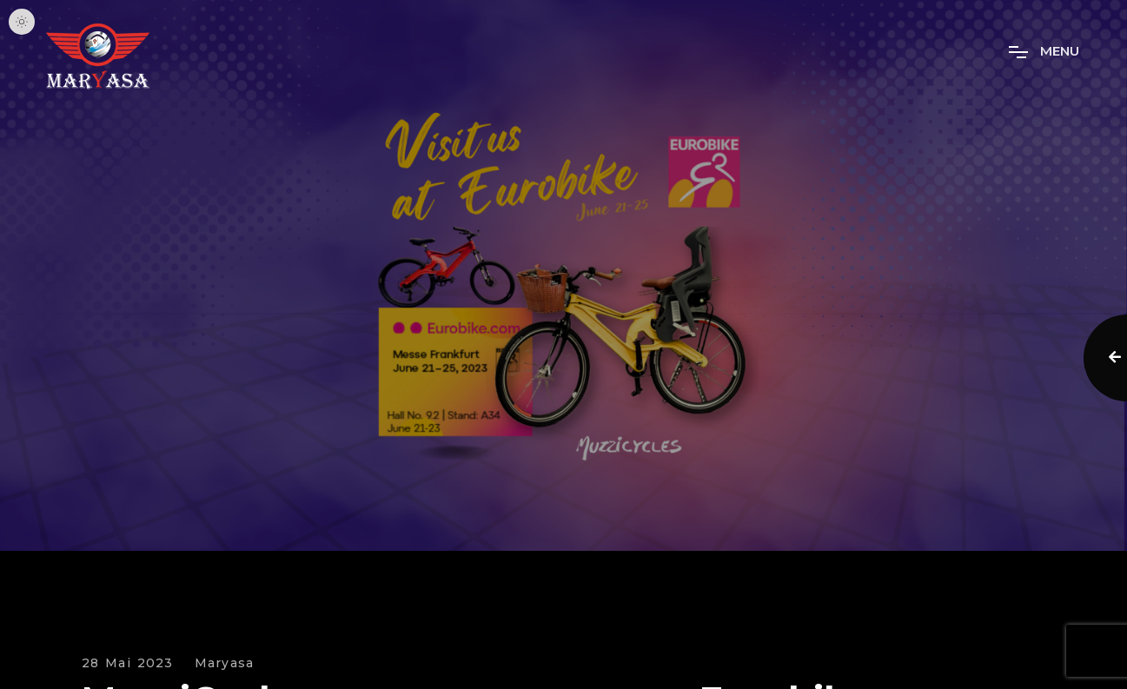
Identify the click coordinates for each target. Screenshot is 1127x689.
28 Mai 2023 (128, 663)
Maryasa (224, 663)
